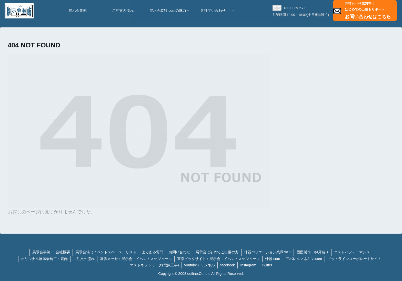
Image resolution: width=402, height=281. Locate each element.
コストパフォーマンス (352, 252)
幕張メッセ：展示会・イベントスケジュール (136, 259)
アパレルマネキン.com (304, 259)
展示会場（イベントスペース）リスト (105, 252)
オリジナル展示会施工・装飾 (44, 259)
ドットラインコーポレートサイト (354, 259)
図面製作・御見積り (312, 252)
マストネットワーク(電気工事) (154, 265)
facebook (227, 265)
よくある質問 (152, 252)
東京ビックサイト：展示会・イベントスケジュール (218, 259)
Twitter (267, 265)
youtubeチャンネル (199, 265)
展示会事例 (41, 252)
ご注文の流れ (84, 259)
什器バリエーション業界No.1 (267, 252)
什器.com (272, 259)
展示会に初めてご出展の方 (217, 252)
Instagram (248, 265)
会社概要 (63, 252)
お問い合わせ (179, 252)
